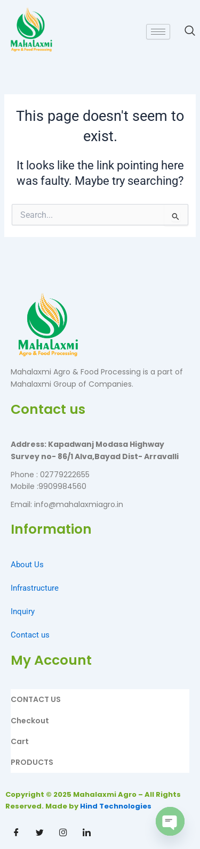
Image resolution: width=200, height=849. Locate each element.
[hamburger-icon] (158, 31)
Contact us (30, 635)
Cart (20, 741)
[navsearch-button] (184, 31)
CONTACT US (36, 699)
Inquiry (23, 611)
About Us (27, 564)
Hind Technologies (115, 806)
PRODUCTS (32, 762)
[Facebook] (16, 833)
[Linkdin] (86, 833)
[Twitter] (39, 833)
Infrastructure (35, 588)
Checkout (30, 720)
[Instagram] (63, 833)
